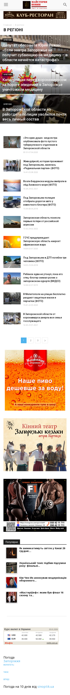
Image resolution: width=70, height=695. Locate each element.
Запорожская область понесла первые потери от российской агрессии (41, 221)
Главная (7, 24)
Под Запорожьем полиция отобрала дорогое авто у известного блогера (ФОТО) (39, 201)
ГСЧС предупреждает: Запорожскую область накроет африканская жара (42, 241)
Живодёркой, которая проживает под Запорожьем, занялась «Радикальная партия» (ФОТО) (43, 165)
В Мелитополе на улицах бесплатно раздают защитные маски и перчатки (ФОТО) (44, 297)
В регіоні (8, 40)
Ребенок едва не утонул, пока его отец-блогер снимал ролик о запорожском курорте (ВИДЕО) (43, 277)
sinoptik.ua (45, 686)
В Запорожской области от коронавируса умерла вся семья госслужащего (42, 317)
